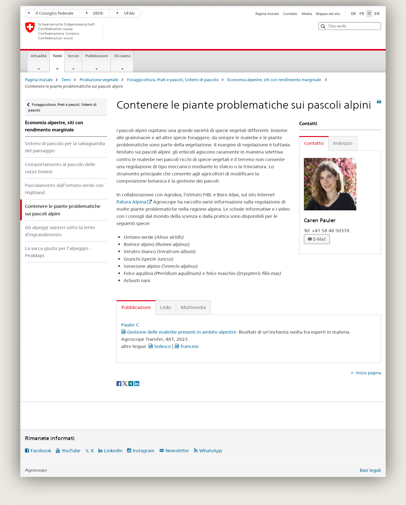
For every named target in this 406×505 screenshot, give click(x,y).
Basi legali (370, 470)
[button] (323, 26)
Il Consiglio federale (50, 13)
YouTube (71, 451)
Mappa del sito (328, 14)
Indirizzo (342, 143)
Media (307, 14)
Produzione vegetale (99, 79)
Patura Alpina (131, 202)
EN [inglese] (377, 13)
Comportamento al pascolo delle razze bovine (60, 167)
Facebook (41, 451)
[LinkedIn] (136, 382)
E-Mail (319, 239)
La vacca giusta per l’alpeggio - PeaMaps (58, 251)
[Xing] (131, 382)
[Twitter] (125, 382)
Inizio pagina (368, 372)
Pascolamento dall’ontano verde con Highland (64, 188)
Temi (58, 57)
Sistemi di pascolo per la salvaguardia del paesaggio (65, 147)
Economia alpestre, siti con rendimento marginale (274, 79)
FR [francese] (361, 13)
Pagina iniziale (267, 14)
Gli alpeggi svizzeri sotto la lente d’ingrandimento (60, 231)
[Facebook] (119, 382)
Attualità (39, 55)
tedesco (159, 346)
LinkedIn (113, 451)
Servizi (73, 55)
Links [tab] (165, 307)
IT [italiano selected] (369, 13)
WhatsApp (210, 451)
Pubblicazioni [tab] (136, 307)
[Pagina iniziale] (114, 31)
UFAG (126, 13)
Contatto (290, 14)
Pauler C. (130, 325)
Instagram (144, 451)
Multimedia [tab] (193, 307)
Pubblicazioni (96, 55)
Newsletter (177, 451)
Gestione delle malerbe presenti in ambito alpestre (178, 332)
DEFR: (95, 13)
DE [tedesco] (353, 13)
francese (187, 346)
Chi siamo (122, 55)
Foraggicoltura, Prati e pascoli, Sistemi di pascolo (173, 79)
